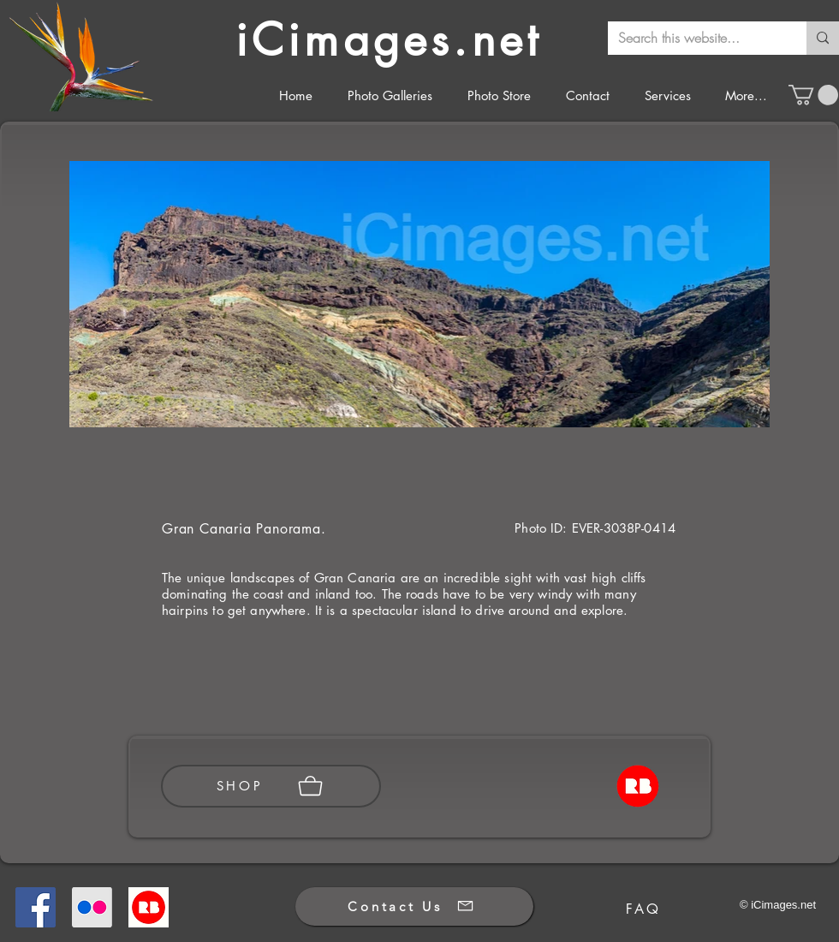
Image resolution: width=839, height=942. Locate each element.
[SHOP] (271, 786)
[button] (813, 95)
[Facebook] (35, 907)
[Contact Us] (414, 906)
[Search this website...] (694, 38)
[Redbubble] (148, 907)
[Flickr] (92, 907)
